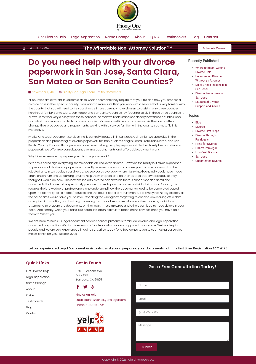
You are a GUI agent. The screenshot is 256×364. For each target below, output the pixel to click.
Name (140, 279)
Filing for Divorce (206, 143)
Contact (211, 37)
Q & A (155, 37)
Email (139, 293)
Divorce (200, 126)
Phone (140, 306)
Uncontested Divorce (208, 161)
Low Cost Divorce (206, 152)
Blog (195, 37)
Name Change (117, 37)
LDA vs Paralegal (206, 148)
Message (142, 320)
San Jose (201, 156)
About (140, 37)
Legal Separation (85, 37)
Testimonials (175, 37)
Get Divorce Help (52, 37)
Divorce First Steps (207, 131)
